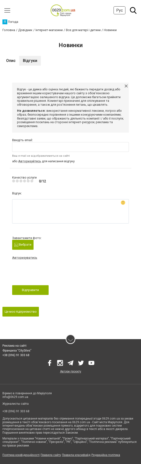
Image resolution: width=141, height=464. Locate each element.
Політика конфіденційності (21, 455)
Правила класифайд (76, 455)
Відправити (30, 290)
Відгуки (30, 60)
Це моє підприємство (21, 311)
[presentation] (49, 273)
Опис (11, 60)
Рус (119, 10)
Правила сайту (51, 455)
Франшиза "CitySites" (16, 350)
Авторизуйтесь (29, 161)
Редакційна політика (105, 455)
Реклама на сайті (14, 345)
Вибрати (22, 245)
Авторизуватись (24, 257)
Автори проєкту (70, 371)
